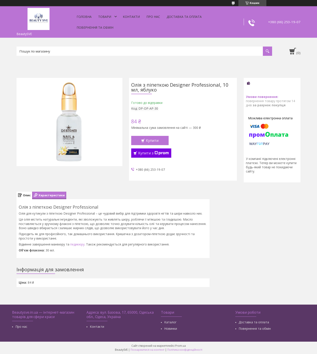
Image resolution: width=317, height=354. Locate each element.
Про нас (153, 17)
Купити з (153, 153)
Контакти (131, 17)
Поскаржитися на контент (147, 350)
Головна (84, 17)
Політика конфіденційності (184, 350)
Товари (104, 17)
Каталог (170, 322)
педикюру (77, 244)
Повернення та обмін (95, 27)
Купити (152, 140)
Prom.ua (180, 346)
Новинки (170, 328)
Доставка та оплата (184, 17)
